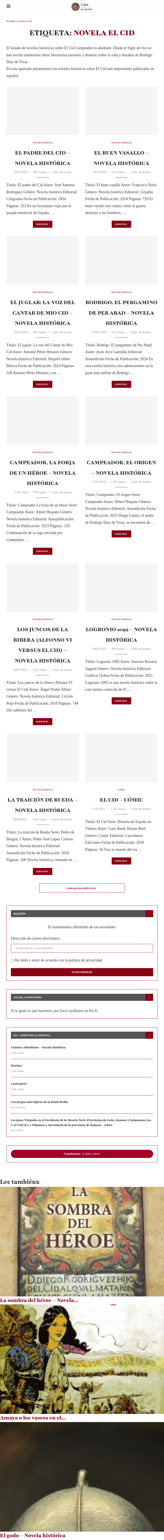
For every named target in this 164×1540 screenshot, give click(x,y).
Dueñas (16, 1066)
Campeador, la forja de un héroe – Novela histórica (42, 473)
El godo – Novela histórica (32, 1535)
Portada (10, 21)
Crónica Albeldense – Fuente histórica (38, 1048)
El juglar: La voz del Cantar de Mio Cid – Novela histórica (42, 313)
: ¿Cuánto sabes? (82, 1154)
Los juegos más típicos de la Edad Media (39, 1102)
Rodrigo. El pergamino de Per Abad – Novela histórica (121, 313)
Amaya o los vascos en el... (33, 1418)
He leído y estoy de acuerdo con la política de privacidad (56, 960)
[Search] (155, 6)
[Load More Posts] (82, 888)
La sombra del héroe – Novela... (39, 1300)
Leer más (42, 224)
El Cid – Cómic (121, 799)
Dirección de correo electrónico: (35, 938)
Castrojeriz (19, 1084)
